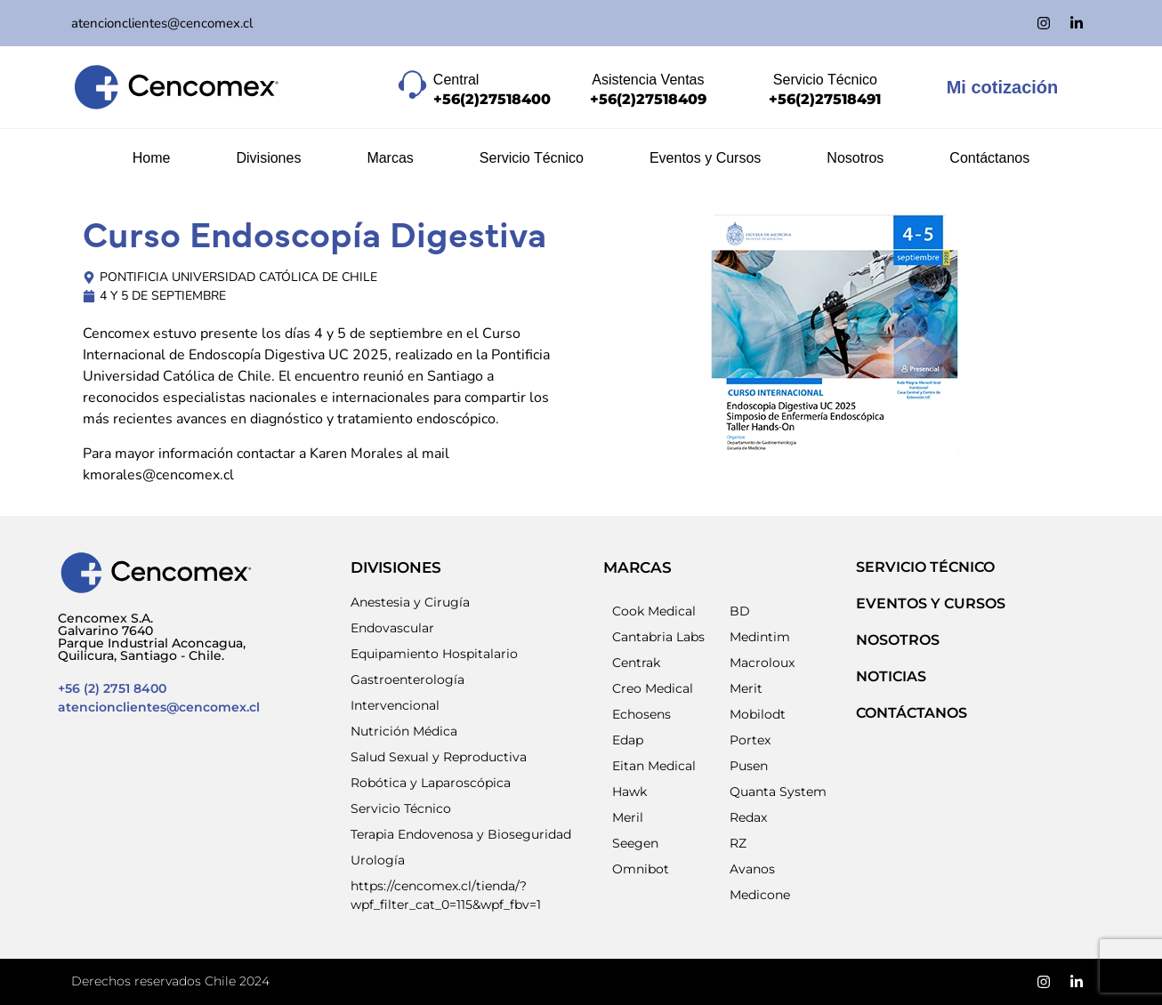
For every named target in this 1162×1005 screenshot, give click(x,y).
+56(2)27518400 (492, 99)
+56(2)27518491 (825, 99)
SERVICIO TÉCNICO (925, 567)
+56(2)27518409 (648, 99)
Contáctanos (989, 157)
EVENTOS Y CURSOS (930, 603)
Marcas (390, 157)
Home (152, 157)
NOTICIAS (891, 676)
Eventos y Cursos (705, 157)
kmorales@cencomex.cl (158, 475)
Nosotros (855, 157)
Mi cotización (1003, 87)
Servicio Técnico (532, 157)
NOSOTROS (898, 639)
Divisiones (268, 157)
